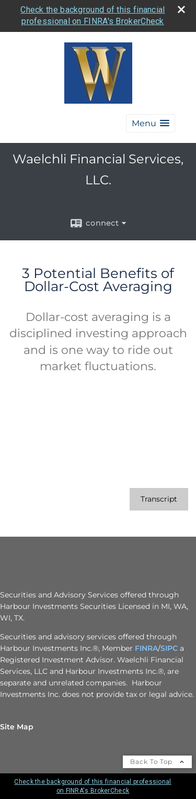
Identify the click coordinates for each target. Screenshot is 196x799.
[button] (150, 123)
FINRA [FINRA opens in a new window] (146, 648)
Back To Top (157, 761)
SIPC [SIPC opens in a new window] (169, 648)
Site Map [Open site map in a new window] (16, 726)
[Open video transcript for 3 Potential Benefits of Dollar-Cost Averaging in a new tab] (159, 499)
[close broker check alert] (181, 9)
